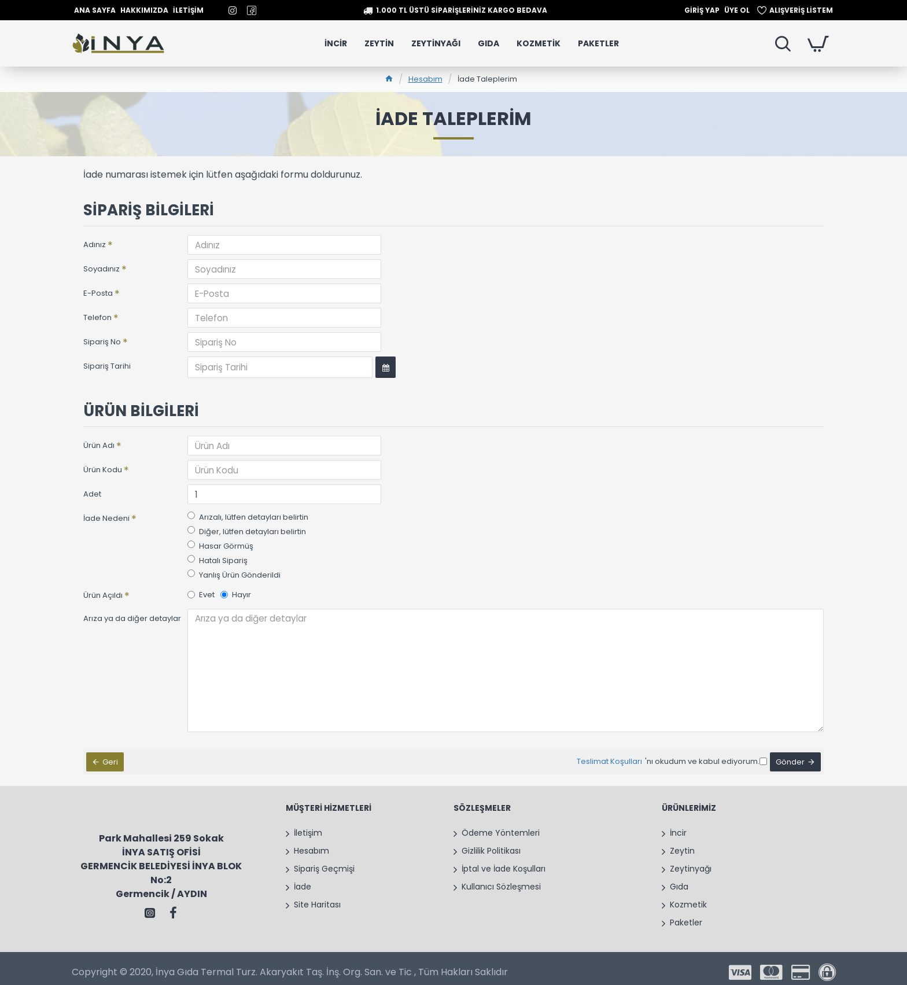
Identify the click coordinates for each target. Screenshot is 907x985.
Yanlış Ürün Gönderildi (234, 573)
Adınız (94, 244)
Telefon (97, 317)
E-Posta (98, 293)
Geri (113, 752)
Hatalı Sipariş (217, 559)
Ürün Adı (99, 444)
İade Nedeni (106, 517)
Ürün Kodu (102, 468)
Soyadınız (101, 268)
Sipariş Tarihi (107, 366)
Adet (92, 492)
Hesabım (425, 78)
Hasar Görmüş (220, 544)
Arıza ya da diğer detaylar (132, 617)
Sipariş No (102, 341)
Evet (201, 593)
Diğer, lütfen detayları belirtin (246, 530)
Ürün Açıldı (103, 594)
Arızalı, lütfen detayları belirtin (247, 515)
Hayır (235, 593)
